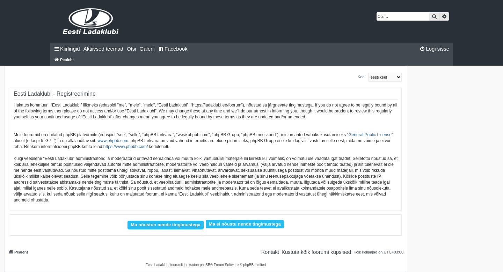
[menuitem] (103, 49)
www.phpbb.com (112, 140)
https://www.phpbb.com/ (125, 146)
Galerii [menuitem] (147, 49)
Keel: (362, 77)
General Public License (369, 134)
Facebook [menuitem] (173, 49)
